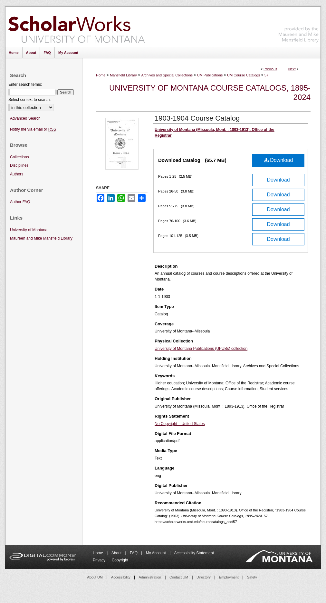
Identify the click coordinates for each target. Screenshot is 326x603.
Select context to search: (29, 99)
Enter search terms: (25, 84)
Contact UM (178, 577)
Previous (270, 69)
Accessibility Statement (194, 553)
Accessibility (120, 577)
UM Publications (210, 75)
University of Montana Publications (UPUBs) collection (201, 348)
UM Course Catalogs (243, 75)
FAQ (134, 553)
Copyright (120, 560)
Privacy (100, 560)
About (117, 553)
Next (292, 69)
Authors (16, 174)
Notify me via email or (33, 129)
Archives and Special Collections (167, 75)
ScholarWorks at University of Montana (76, 27)
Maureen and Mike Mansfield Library (299, 25)
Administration (150, 577)
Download (278, 160)
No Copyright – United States (180, 423)
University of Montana (28, 230)
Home (100, 75)
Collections (19, 157)
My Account (156, 553)
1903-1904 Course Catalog (197, 118)
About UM (95, 577)
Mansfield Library (123, 75)
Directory (204, 577)
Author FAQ (20, 202)
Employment (229, 577)
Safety (252, 577)
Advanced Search (25, 118)
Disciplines (19, 165)
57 (266, 75)
